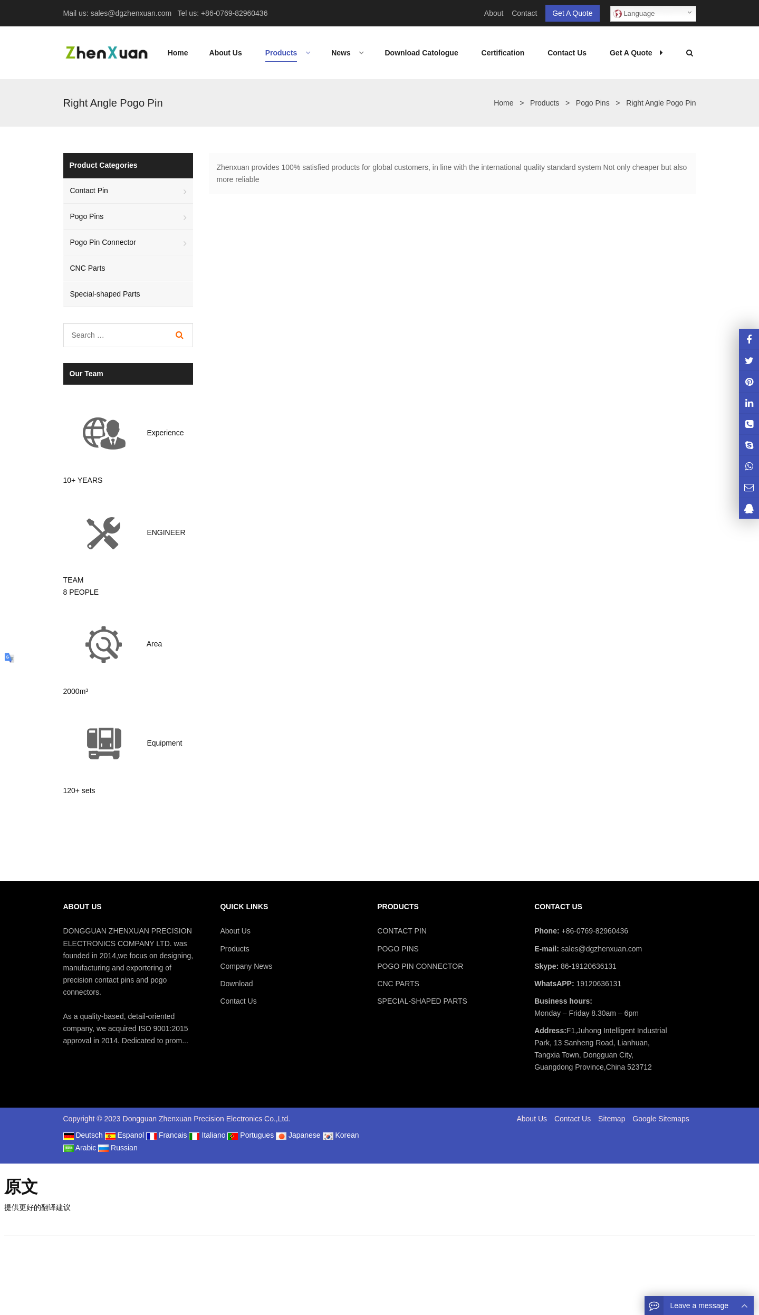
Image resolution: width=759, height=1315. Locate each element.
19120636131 (598, 983)
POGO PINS (398, 949)
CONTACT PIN (402, 931)
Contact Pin (89, 190)
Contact (524, 13)
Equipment (164, 743)
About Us (235, 931)
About (494, 13)
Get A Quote (572, 13)
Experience (165, 433)
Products (234, 949)
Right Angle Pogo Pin (113, 103)
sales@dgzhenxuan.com (131, 13)
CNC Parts (87, 268)
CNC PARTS (398, 983)
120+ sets (79, 790)
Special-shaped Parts (105, 294)
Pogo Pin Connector (103, 242)
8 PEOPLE (81, 592)
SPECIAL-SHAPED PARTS (422, 1001)
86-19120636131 (588, 966)
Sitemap (611, 1118)
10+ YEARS (83, 480)
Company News (246, 966)
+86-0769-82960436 (234, 13)
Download (236, 983)
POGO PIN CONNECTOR (420, 966)
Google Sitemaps (660, 1118)
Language (634, 13)
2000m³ (75, 691)
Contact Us (238, 1001)
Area (154, 644)
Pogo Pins (87, 216)
